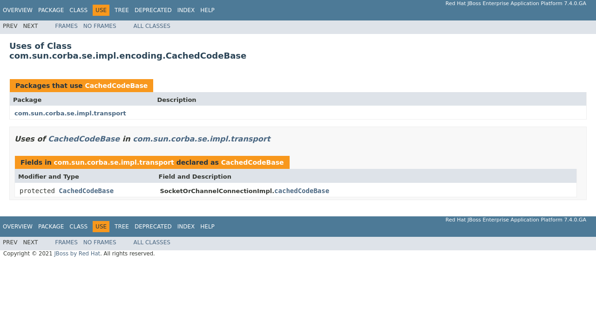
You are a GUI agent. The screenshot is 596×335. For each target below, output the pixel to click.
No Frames (99, 26)
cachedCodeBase (301, 190)
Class (78, 10)
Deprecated (153, 10)
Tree (122, 10)
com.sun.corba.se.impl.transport (70, 113)
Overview (18, 10)
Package (51, 10)
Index (186, 10)
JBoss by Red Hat (77, 253)
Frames (66, 26)
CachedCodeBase (116, 85)
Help (207, 10)
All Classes (152, 26)
